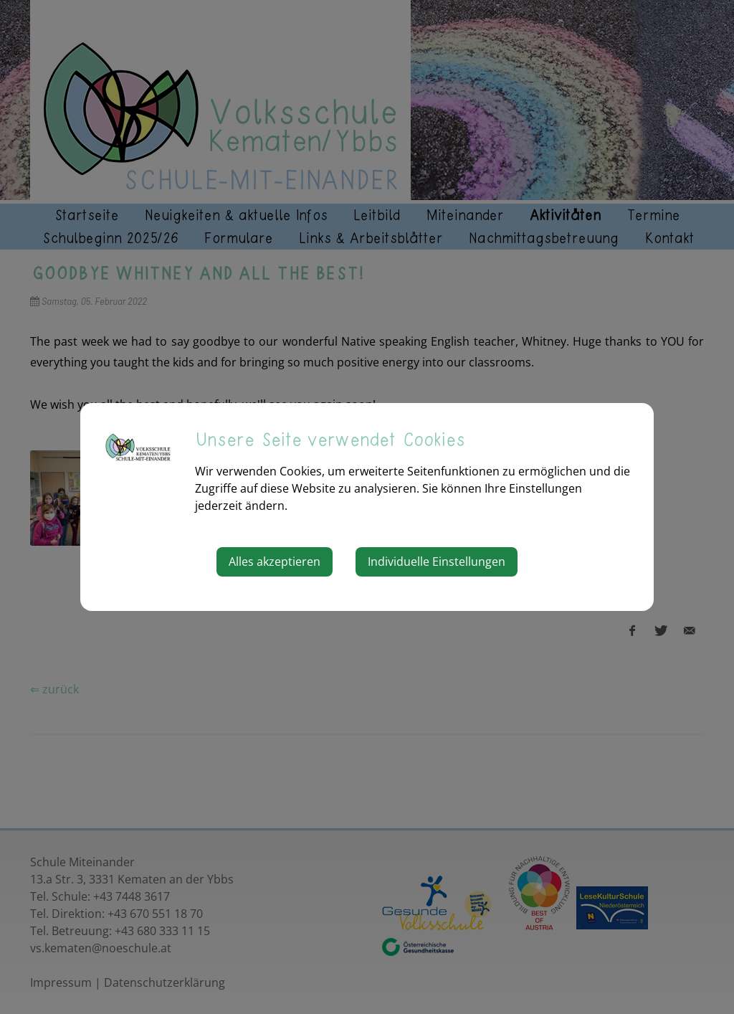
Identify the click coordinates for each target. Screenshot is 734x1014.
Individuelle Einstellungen (436, 561)
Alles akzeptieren (274, 561)
